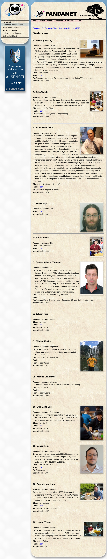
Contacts (69, 21)
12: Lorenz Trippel (42, 522)
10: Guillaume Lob (42, 407)
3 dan (40, 390)
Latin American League (12, 33)
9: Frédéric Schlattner (44, 377)
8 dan (40, 75)
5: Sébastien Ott (41, 237)
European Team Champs (13, 25)
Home (35, 21)
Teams (78, 21)
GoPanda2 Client (10, 36)
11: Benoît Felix (41, 446)
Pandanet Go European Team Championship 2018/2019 (56, 28)
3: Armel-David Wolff (43, 127)
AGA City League (10, 30)
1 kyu (40, 506)
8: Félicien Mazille (42, 341)
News (42, 21)
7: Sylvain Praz (40, 314)
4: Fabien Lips (40, 203)
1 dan (40, 426)
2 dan (40, 248)
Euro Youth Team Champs (13, 28)
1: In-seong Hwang (42, 40)
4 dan (40, 111)
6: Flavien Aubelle (42, 262)
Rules (49, 21)
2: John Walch (40, 92)
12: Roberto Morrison (44, 484)
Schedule (59, 21)
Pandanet (7, 22)
